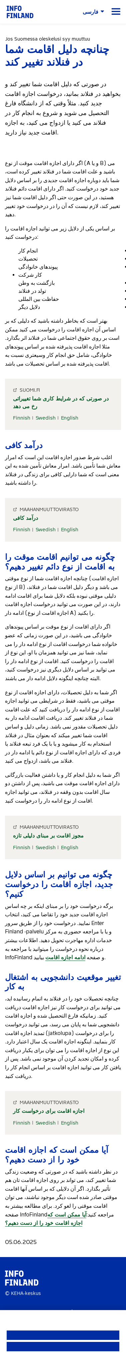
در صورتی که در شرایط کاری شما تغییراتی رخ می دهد (61, 402)
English (69, 418)
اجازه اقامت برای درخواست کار (48, 1111)
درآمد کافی (25, 518)
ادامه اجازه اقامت (65, 957)
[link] (20, 11)
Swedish (46, 418)
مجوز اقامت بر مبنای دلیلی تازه (48, 835)
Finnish (21, 418)
